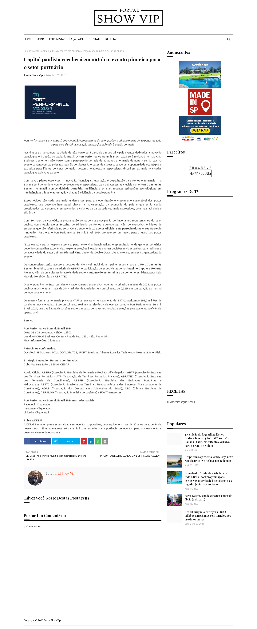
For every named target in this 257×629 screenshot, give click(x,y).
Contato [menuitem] (95, 39)
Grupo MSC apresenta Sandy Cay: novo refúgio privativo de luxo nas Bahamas (209, 459)
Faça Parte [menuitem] (77, 39)
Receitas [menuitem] (111, 39)
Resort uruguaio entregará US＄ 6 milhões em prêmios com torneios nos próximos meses (208, 515)
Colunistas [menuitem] (57, 39)
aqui (58, 340)
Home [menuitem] (28, 39)
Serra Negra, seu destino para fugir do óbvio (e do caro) (208, 497)
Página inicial (31, 51)
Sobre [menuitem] (41, 39)
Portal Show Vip (33, 75)
